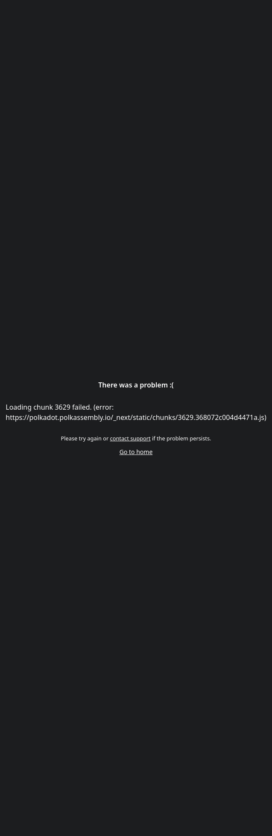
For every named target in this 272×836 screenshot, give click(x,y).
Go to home (136, 452)
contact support (130, 438)
